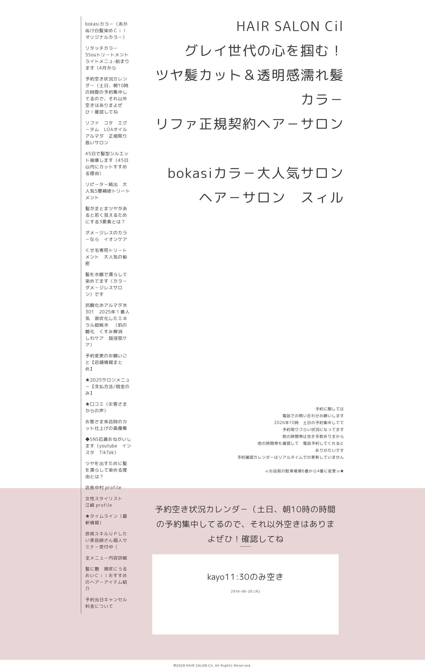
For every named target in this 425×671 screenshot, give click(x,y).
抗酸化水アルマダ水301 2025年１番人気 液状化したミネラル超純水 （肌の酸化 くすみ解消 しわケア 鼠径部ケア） (107, 325)
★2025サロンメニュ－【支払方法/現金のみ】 (107, 386)
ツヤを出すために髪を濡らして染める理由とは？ (106, 470)
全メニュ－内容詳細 (106, 558)
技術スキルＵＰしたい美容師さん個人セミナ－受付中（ (106, 540)
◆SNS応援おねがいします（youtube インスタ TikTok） (108, 445)
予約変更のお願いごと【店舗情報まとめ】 (106, 362)
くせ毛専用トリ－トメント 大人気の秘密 (106, 256)
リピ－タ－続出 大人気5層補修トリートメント (107, 191)
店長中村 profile (103, 488)
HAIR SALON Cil (199, 665)
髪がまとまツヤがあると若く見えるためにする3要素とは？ (106, 215)
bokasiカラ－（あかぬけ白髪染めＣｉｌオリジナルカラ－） (106, 30)
